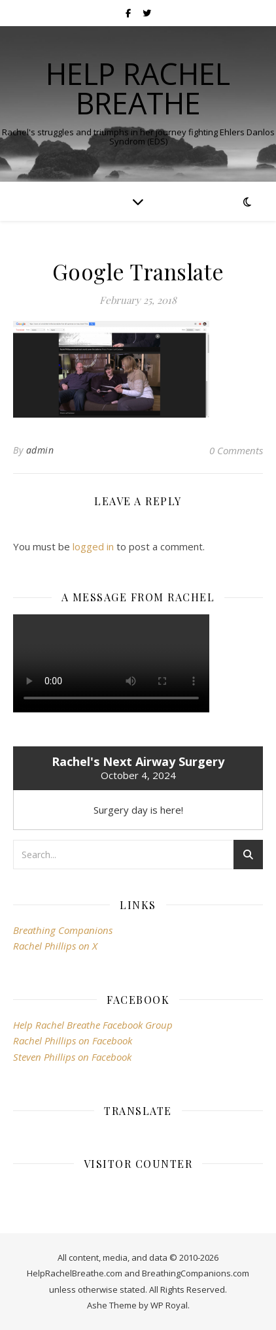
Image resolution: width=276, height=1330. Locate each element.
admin (40, 450)
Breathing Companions (62, 930)
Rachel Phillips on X (55, 945)
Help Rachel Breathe (138, 88)
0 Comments (236, 450)
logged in (93, 546)
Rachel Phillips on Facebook (72, 1040)
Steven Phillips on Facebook (72, 1056)
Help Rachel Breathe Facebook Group (93, 1024)
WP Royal (169, 1305)
